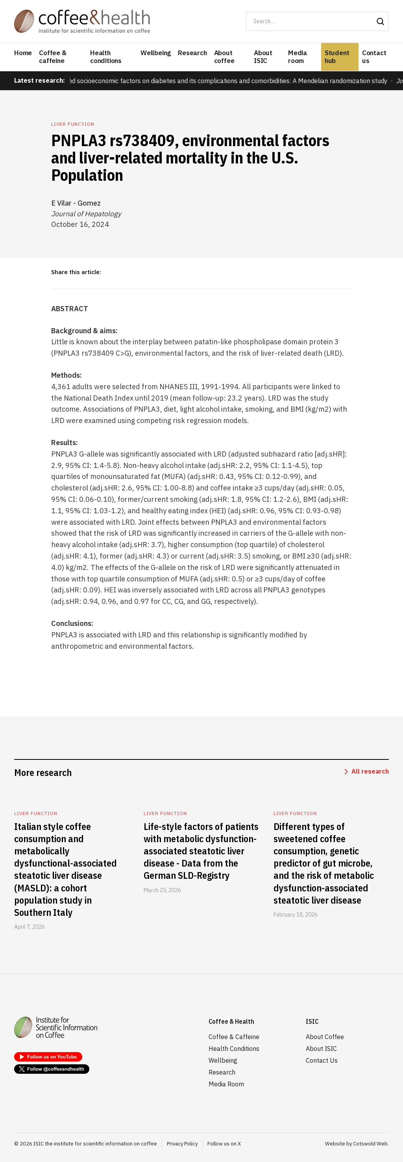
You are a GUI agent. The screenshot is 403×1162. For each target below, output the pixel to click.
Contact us (374, 56)
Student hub (337, 56)
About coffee (224, 56)
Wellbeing (155, 52)
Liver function (72, 124)
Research (192, 52)
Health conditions (106, 56)
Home (23, 52)
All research (370, 771)
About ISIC (263, 56)
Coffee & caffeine (52, 56)
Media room (297, 56)
